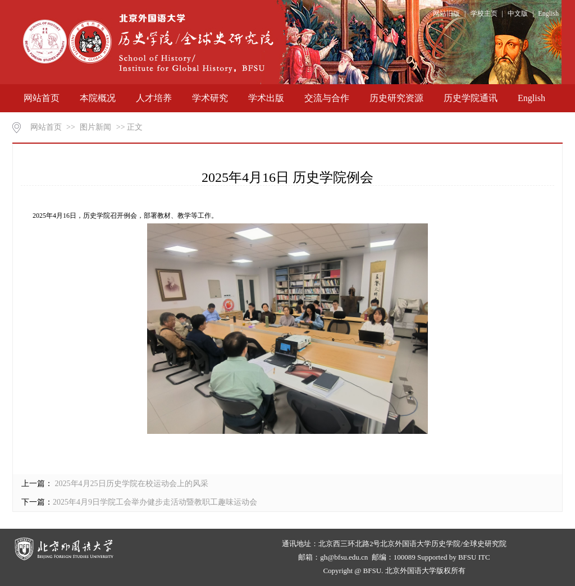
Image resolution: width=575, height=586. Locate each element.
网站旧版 (446, 13)
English (548, 13)
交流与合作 (326, 98)
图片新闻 (95, 127)
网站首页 (42, 98)
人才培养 (154, 98)
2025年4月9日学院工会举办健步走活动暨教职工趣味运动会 (155, 502)
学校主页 (484, 13)
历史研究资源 (396, 98)
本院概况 (98, 98)
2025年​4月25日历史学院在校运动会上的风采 (130, 483)
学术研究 (210, 98)
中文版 (518, 13)
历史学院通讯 (471, 98)
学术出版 (266, 98)
